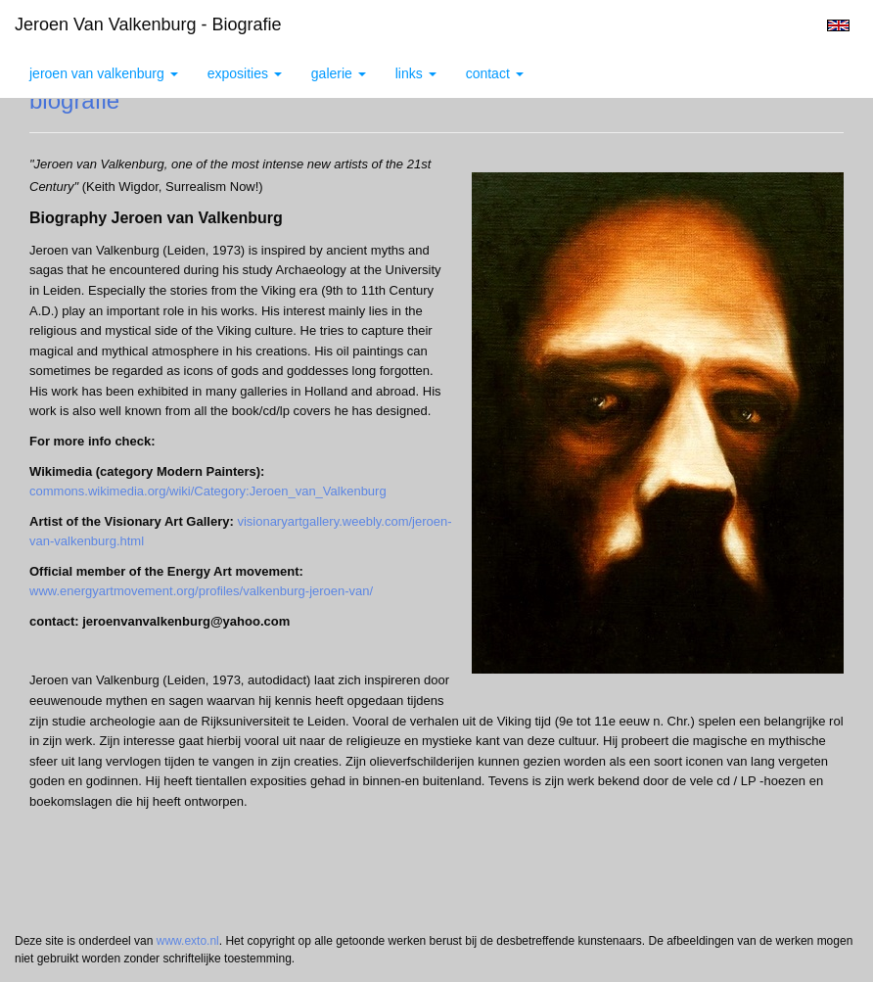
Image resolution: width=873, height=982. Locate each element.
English (838, 25)
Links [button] (415, 73)
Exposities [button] (244, 73)
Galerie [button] (338, 73)
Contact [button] (495, 73)
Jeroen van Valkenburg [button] (103, 73)
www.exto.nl (188, 941)
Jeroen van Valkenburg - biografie (148, 24)
